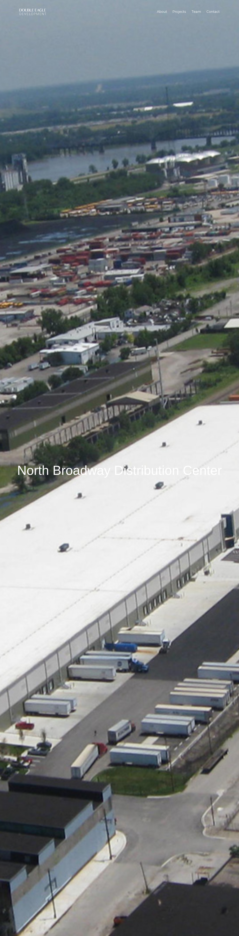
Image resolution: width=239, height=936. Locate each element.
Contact (213, 12)
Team (196, 12)
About (162, 12)
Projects (179, 12)
